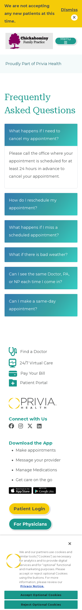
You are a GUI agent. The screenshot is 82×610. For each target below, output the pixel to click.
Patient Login (29, 508)
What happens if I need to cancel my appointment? (34, 135)
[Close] (70, 543)
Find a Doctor (33, 351)
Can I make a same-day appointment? (32, 305)
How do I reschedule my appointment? (33, 204)
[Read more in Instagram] (21, 426)
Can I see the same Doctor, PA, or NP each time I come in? (39, 278)
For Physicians (30, 524)
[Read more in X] (30, 426)
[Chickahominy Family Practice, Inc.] (29, 40)
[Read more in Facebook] (12, 426)
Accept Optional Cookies (41, 595)
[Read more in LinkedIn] (40, 426)
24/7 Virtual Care (36, 363)
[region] (41, 572)
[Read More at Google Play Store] (44, 490)
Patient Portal (33, 382)
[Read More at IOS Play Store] (20, 490)
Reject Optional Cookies (41, 604)
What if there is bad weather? (38, 254)
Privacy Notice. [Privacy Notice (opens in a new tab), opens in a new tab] (32, 586)
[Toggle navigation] (66, 41)
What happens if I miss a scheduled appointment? (34, 231)
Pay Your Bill (33, 373)
